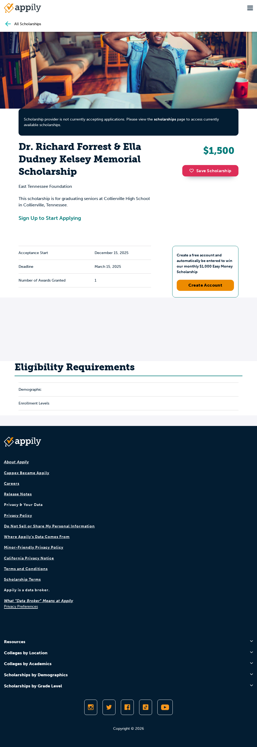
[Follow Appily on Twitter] (109, 707)
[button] (192, 170)
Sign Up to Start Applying (50, 218)
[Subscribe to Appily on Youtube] (165, 707)
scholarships (165, 119)
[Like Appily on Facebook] (127, 707)
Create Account (205, 285)
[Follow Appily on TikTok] (145, 707)
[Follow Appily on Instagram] (90, 707)
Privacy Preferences (21, 606)
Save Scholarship (210, 170)
